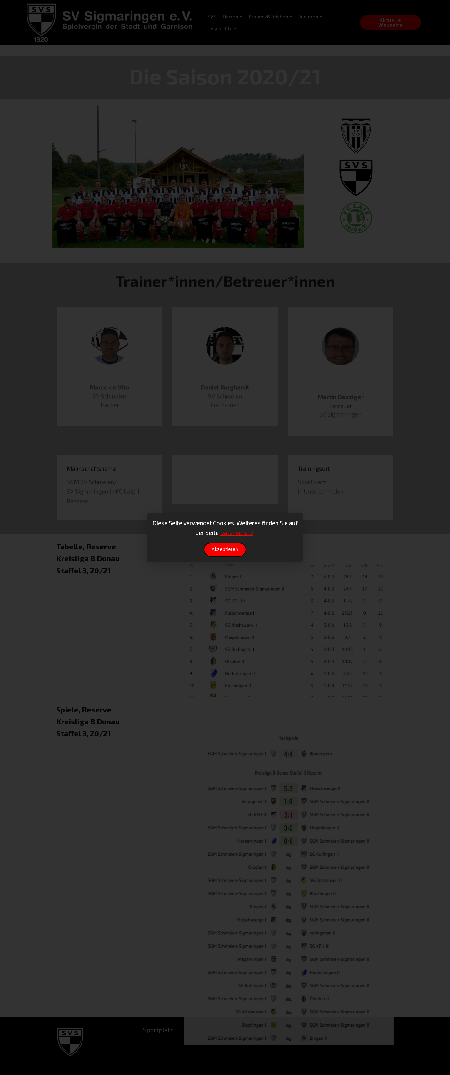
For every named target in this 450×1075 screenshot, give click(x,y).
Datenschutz (236, 532)
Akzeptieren (225, 549)
